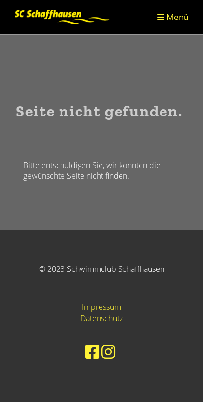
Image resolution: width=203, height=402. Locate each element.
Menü (172, 16)
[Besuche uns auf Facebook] (92, 351)
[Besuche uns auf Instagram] (108, 351)
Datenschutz (102, 318)
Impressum (101, 307)
